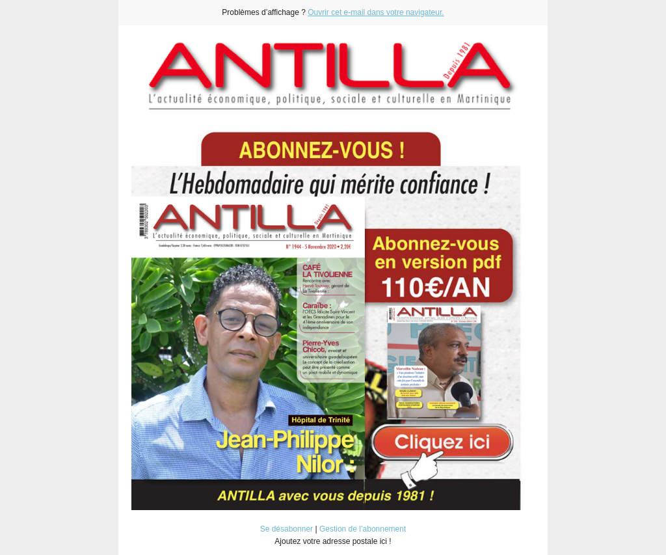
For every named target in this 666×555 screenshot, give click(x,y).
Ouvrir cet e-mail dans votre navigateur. (376, 12)
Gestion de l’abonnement (362, 529)
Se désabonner (286, 529)
